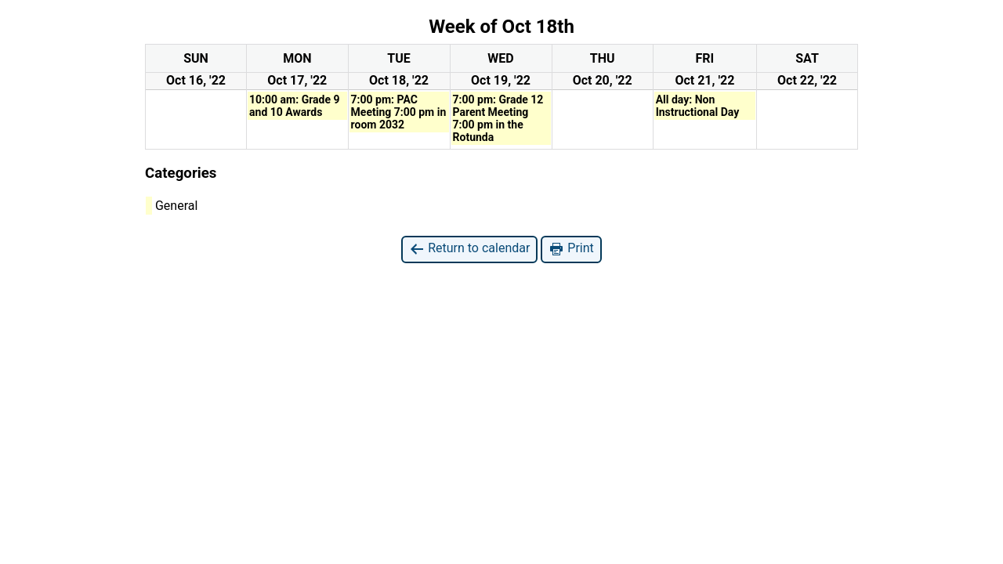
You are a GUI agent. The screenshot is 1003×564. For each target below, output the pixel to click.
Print (571, 248)
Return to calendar (469, 248)
